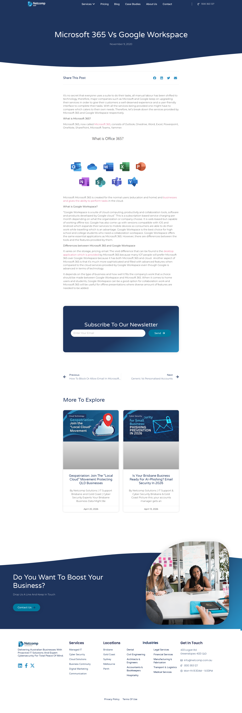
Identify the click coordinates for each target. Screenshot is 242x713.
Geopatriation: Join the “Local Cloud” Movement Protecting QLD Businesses (91, 479)
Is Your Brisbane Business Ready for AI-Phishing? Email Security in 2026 (151, 479)
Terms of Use (130, 699)
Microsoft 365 (102, 124)
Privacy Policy (111, 699)
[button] (154, 77)
